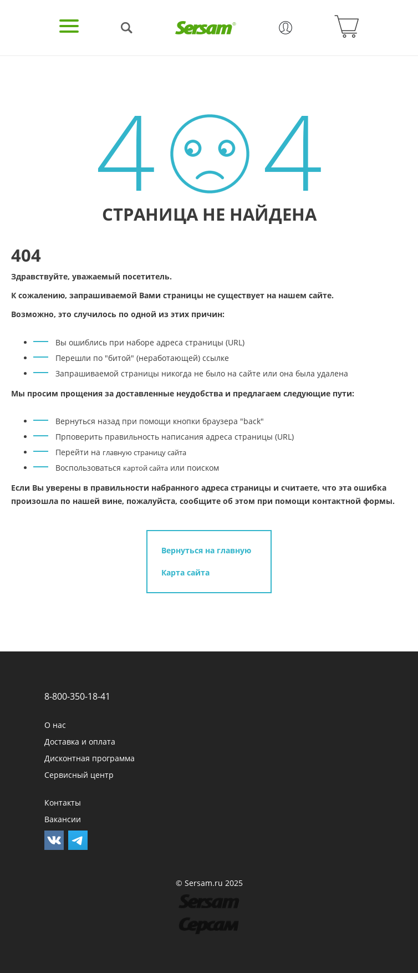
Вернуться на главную (206, 550)
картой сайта (145, 468)
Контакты (62, 802)
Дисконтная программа (89, 758)
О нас (55, 725)
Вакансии (62, 819)
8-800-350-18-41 (77, 696)
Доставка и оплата (79, 741)
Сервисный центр (79, 775)
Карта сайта (185, 572)
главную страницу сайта (144, 452)
